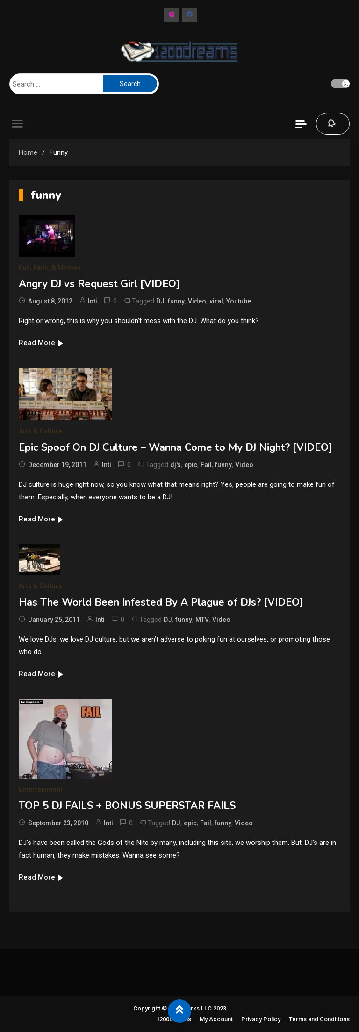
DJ (160, 301)
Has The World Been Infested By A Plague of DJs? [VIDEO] (161, 602)
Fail (206, 465)
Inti (92, 301)
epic (190, 465)
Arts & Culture (40, 431)
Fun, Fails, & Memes (50, 267)
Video (197, 301)
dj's (175, 465)
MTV (202, 619)
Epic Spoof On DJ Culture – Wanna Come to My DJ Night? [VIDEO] (175, 447)
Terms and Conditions (319, 1019)
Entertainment (41, 789)
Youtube (238, 301)
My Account (216, 1019)
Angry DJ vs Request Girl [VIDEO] (99, 284)
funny (176, 301)
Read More (41, 343)
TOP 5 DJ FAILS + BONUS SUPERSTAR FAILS (127, 806)
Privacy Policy (260, 1019)
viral (216, 301)
